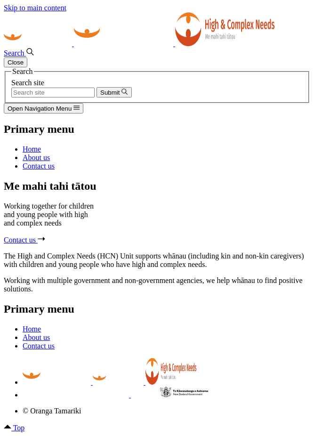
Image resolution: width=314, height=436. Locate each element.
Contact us (24, 240)
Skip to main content (35, 8)
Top (14, 428)
